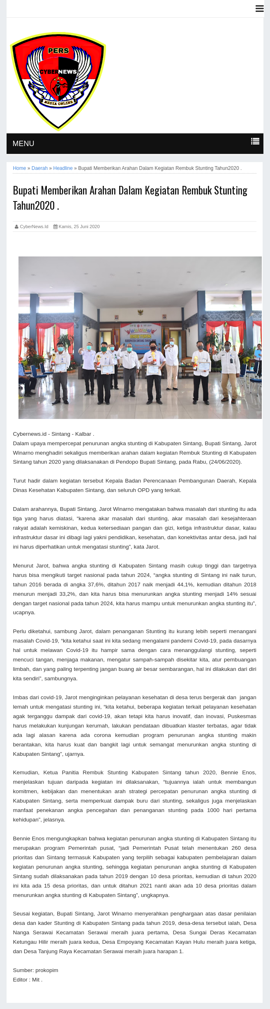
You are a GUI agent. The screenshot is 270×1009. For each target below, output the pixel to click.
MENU (23, 144)
